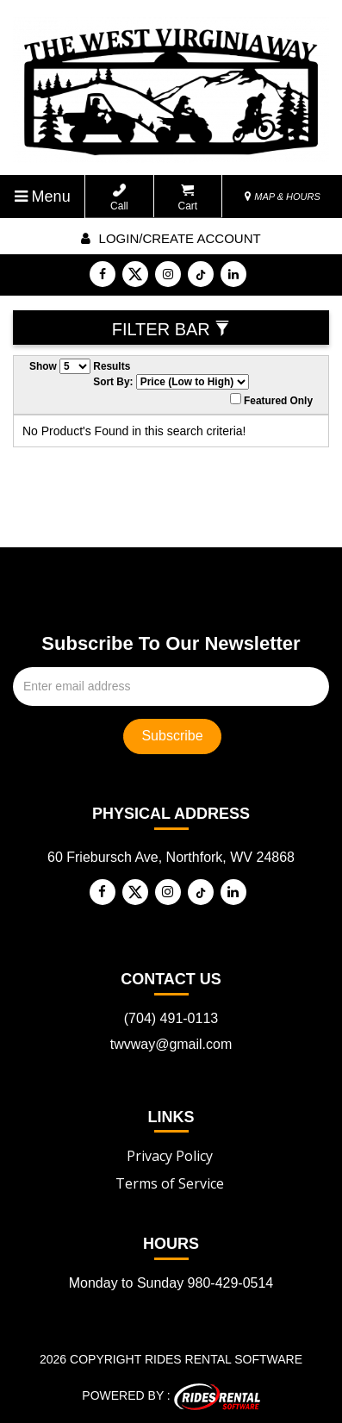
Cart (188, 198)
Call (119, 198)
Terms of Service (169, 1183)
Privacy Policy (170, 1155)
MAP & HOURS (282, 196)
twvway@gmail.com (171, 1044)
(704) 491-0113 (171, 1018)
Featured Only (271, 400)
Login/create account (170, 238)
